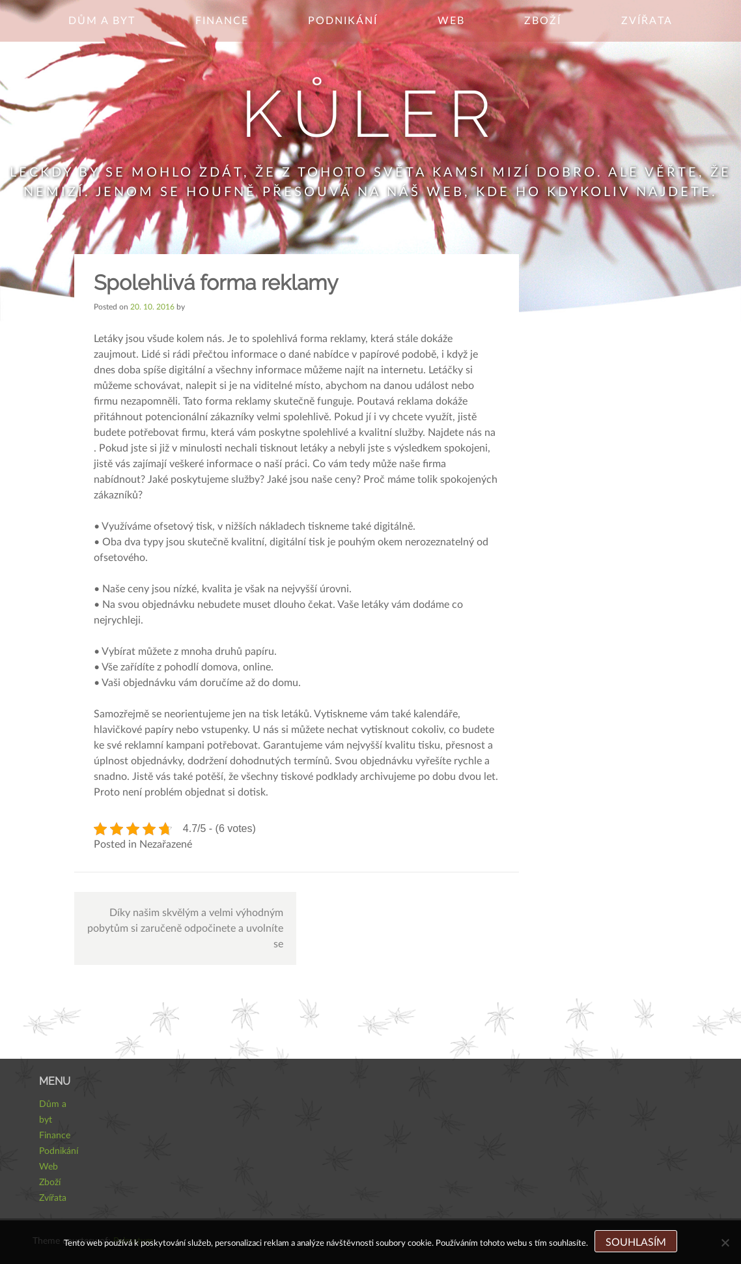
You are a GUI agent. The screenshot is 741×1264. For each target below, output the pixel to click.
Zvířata (647, 21)
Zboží (542, 21)
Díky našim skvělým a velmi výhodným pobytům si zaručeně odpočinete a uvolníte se (185, 928)
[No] (724, 1242)
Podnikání (343, 21)
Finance (222, 21)
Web (451, 21)
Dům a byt (101, 21)
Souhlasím (636, 1242)
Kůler (371, 114)
